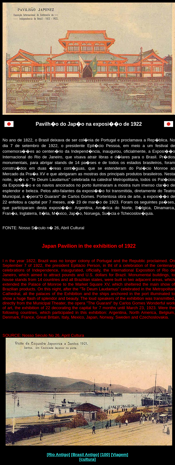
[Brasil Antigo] (85, 454)
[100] (105, 454)
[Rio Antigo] (58, 454)
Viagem (119, 454)
